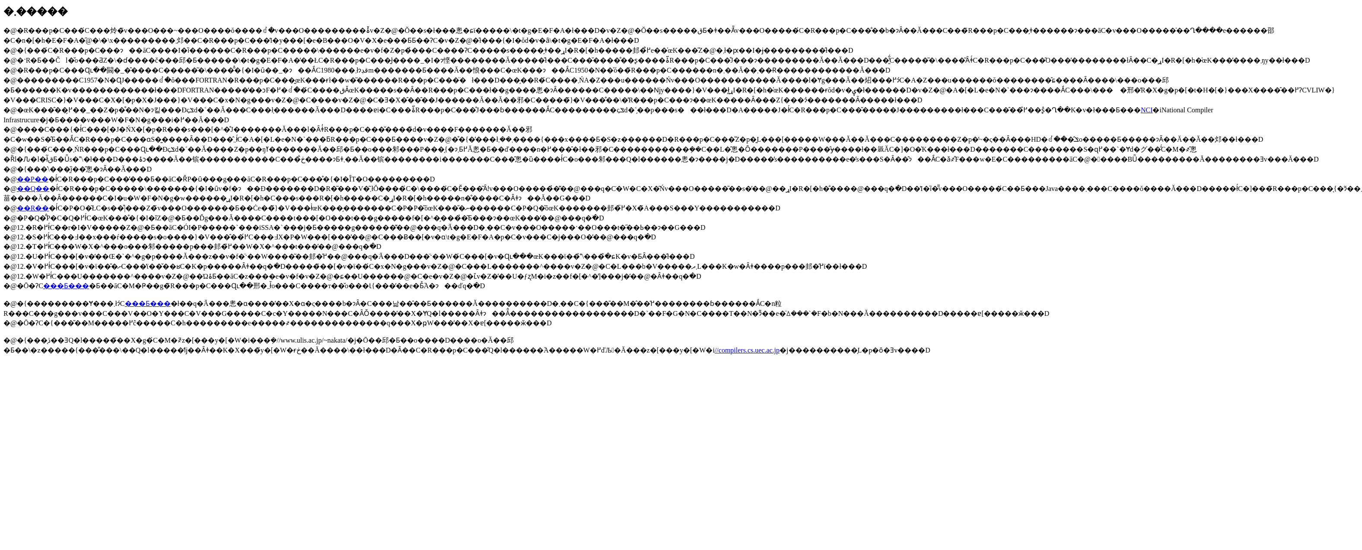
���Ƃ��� (66, 285)
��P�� (32, 179)
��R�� (33, 208)
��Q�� (33, 188)
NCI (1147, 110)
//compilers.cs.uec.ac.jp (747, 350)
